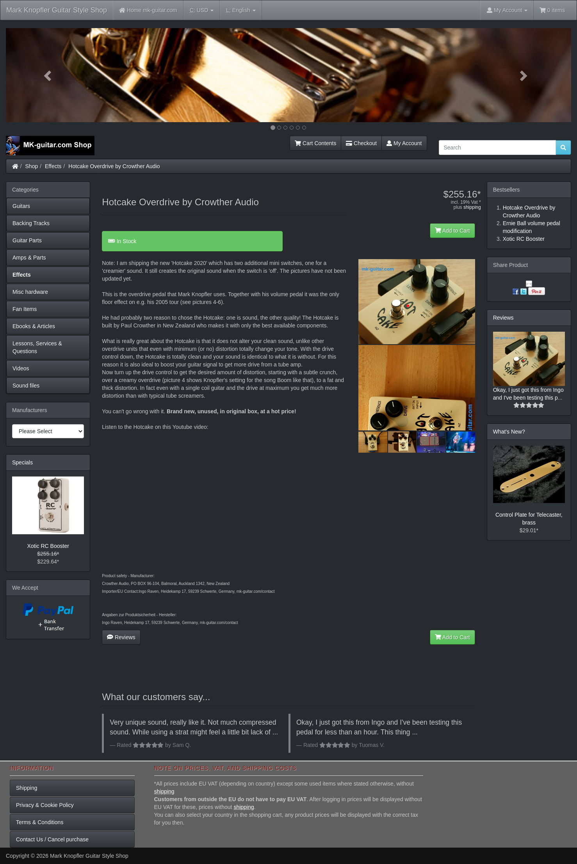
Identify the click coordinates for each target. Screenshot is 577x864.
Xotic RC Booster (48, 546)
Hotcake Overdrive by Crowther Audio (114, 166)
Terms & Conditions (39, 822)
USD (202, 10)
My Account (404, 143)
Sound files (25, 385)
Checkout (361, 143)
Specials (22, 462)
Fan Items (24, 309)
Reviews (121, 637)
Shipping (26, 788)
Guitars (21, 206)
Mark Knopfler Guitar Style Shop (56, 10)
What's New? (509, 431)
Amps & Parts (29, 257)
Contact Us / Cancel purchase (52, 839)
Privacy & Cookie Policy (45, 805)
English (240, 10)
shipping (472, 207)
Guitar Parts (27, 240)
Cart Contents (315, 143)
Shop (31, 166)
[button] (48, 75)
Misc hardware (30, 292)
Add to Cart (452, 231)
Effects (53, 166)
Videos (20, 368)
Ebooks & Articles (33, 326)
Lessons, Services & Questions (37, 347)
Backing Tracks (31, 223)
